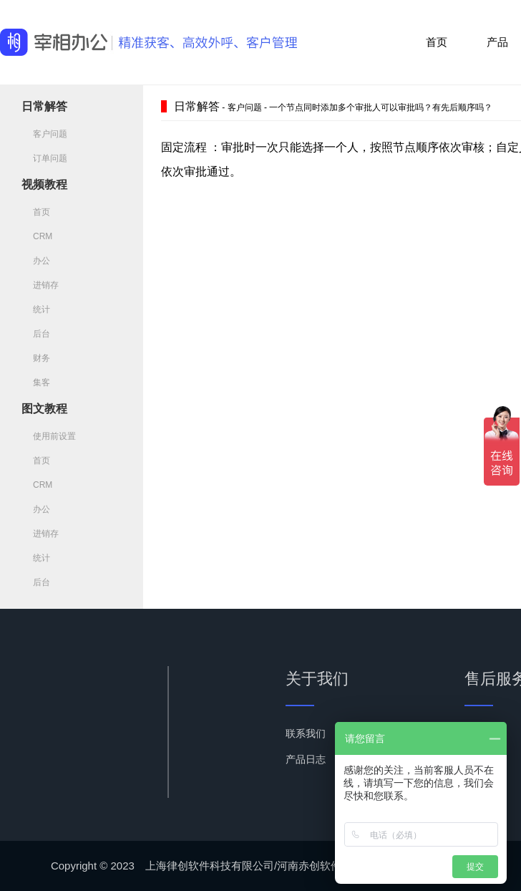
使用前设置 (48, 436)
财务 (35, 358)
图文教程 (44, 409)
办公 (35, 261)
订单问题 (44, 158)
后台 (35, 334)
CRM (36, 236)
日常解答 (44, 106)
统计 (35, 309)
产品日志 (306, 759)
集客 (35, 382)
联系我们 (306, 733)
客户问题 (44, 134)
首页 (436, 42)
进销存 (40, 285)
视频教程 (44, 184)
